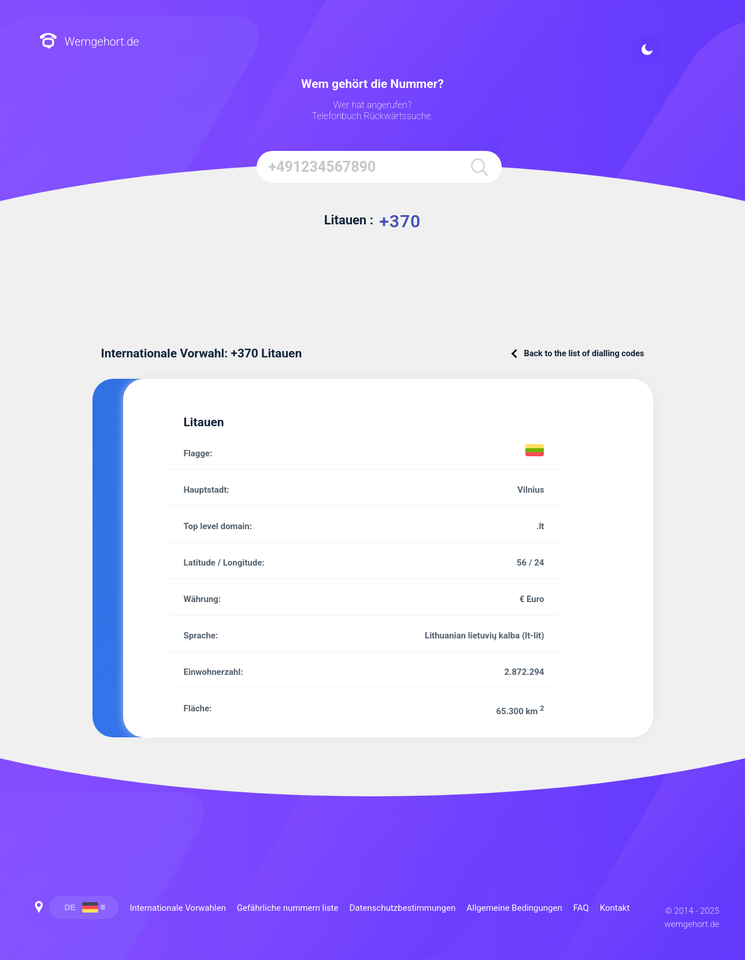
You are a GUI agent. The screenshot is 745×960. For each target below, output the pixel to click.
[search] (478, 167)
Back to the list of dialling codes (578, 354)
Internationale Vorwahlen (178, 908)
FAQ (581, 908)
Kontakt (615, 908)
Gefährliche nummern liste (288, 908)
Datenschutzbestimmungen (402, 908)
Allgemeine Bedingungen (514, 908)
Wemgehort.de (89, 42)
